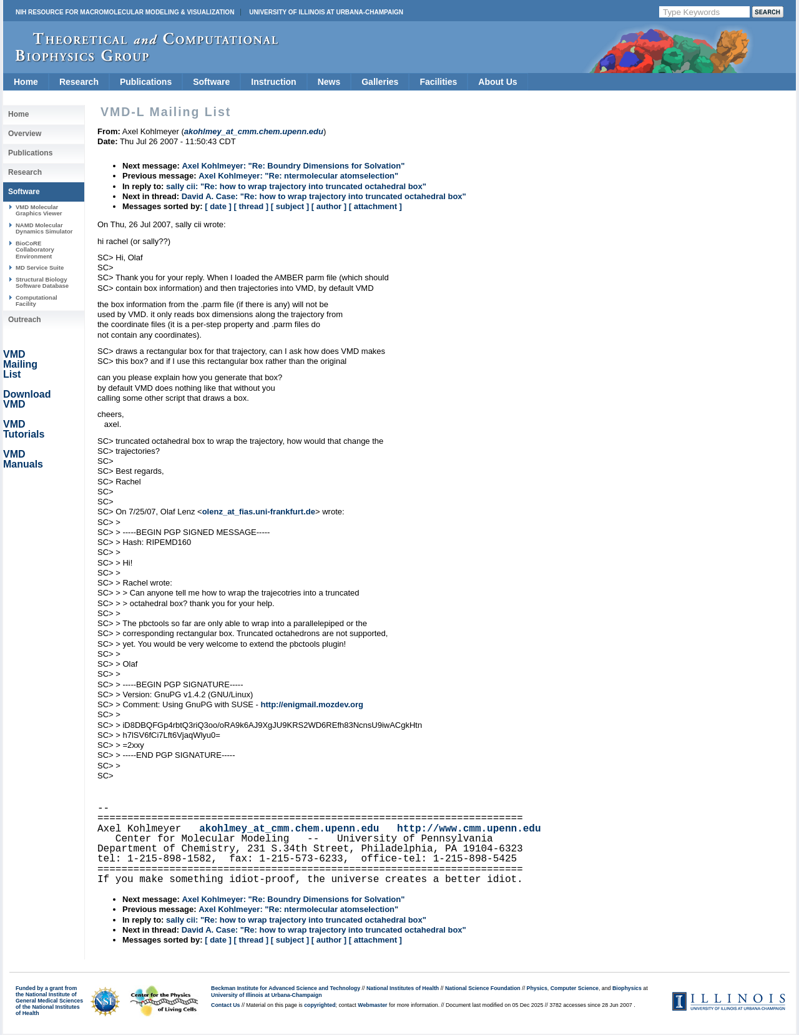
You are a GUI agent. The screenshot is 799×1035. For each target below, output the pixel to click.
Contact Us (225, 1005)
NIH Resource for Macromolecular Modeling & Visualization (125, 12)
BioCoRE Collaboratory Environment (35, 250)
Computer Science (575, 988)
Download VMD (27, 399)
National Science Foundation (483, 988)
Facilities (438, 82)
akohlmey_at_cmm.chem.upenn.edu (289, 829)
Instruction (273, 82)
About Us (497, 82)
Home (26, 82)
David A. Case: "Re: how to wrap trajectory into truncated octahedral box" (324, 196)
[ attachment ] (375, 206)
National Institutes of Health (402, 988)
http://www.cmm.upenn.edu (469, 829)
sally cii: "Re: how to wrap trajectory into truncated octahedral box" (296, 186)
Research (79, 82)
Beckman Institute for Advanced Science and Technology (285, 988)
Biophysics (627, 988)
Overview (24, 133)
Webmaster (372, 1005)
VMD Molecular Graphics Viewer (39, 210)
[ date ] (218, 206)
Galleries (379, 82)
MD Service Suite (40, 267)
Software (211, 82)
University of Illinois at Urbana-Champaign (326, 12)
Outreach (24, 319)
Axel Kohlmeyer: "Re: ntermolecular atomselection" (298, 175)
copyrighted (319, 1005)
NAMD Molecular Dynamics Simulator (44, 228)
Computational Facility (36, 300)
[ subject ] (290, 206)
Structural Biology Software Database (42, 282)
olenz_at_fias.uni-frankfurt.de (258, 511)
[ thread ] (250, 206)
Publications (146, 82)
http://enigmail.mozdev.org (312, 704)
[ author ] (328, 206)
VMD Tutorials (23, 429)
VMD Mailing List (20, 364)
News (329, 82)
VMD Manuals (23, 459)
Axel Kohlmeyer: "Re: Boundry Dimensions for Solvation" (293, 165)
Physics (537, 988)
